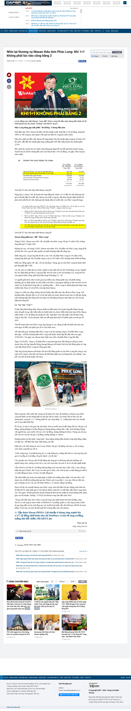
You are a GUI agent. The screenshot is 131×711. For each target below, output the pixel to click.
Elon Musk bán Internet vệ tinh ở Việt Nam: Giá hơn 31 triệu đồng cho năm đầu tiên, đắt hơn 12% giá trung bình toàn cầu (19, 605)
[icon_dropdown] (124, 2)
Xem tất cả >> (84, 551)
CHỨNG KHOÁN (13, 31)
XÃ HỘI (6, 31)
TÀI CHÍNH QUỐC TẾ (62, 31)
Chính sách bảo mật (13, 707)
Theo (51, 531)
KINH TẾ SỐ (77, 31)
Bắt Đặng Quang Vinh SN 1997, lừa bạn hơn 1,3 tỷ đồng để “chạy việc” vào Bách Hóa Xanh (74, 634)
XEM (82, 582)
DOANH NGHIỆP (33, 31)
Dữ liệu (108, 31)
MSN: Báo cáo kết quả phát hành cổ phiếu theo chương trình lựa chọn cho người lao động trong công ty (49, 567)
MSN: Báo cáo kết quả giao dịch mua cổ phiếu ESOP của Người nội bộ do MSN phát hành (51, 572)
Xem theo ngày (43, 582)
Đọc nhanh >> (74, 8)
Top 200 (128, 677)
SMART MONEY (51, 31)
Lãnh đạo (114, 56)
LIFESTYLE (98, 31)
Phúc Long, (33, 545)
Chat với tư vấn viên (69, 695)
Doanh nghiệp (36, 61)
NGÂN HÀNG (42, 31)
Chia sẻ (83, 61)
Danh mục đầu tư (13, 17)
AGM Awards (114, 31)
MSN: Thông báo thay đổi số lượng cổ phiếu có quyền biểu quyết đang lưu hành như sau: (51, 562)
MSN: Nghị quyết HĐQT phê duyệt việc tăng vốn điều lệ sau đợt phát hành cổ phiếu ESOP (51, 559)
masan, (26, 545)
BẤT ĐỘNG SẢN (23, 31)
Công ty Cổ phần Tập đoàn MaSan (48, 551)
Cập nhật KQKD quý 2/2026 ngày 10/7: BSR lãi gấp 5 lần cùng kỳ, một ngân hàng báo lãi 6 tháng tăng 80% (74, 605)
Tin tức (105, 56)
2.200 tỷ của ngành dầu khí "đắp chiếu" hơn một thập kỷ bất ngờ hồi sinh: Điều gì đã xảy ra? (46, 604)
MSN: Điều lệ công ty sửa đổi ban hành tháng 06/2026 (40, 555)
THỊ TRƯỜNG (85, 31)
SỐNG (92, 31)
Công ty (96, 56)
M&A (39, 545)
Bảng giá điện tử (13, 12)
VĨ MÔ (71, 31)
